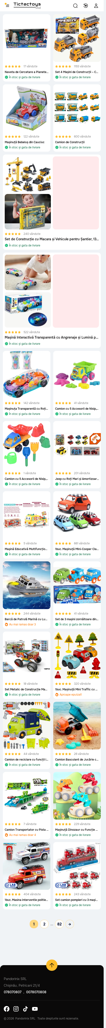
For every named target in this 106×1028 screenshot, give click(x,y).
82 (59, 924)
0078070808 (36, 992)
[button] (75, 5)
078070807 (12, 992)
